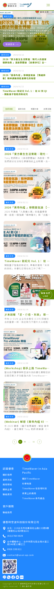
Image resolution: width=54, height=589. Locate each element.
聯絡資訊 (7, 494)
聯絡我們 (7, 512)
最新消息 (22, 109)
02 (25, 442)
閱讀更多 (12, 44)
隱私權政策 (27, 586)
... (29, 442)
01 (20, 442)
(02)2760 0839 (12, 536)
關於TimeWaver (31, 478)
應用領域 (7, 484)
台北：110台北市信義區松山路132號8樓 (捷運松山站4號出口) (25, 529)
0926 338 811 (12, 549)
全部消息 (9, 109)
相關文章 (34, 109)
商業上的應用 (29, 493)
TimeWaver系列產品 (33, 498)
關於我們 (7, 474)
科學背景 (27, 483)
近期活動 (47, 109)
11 (34, 442)
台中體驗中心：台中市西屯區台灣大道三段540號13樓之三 (25, 543)
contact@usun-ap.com (18, 555)
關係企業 (7, 489)
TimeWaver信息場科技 (34, 488)
